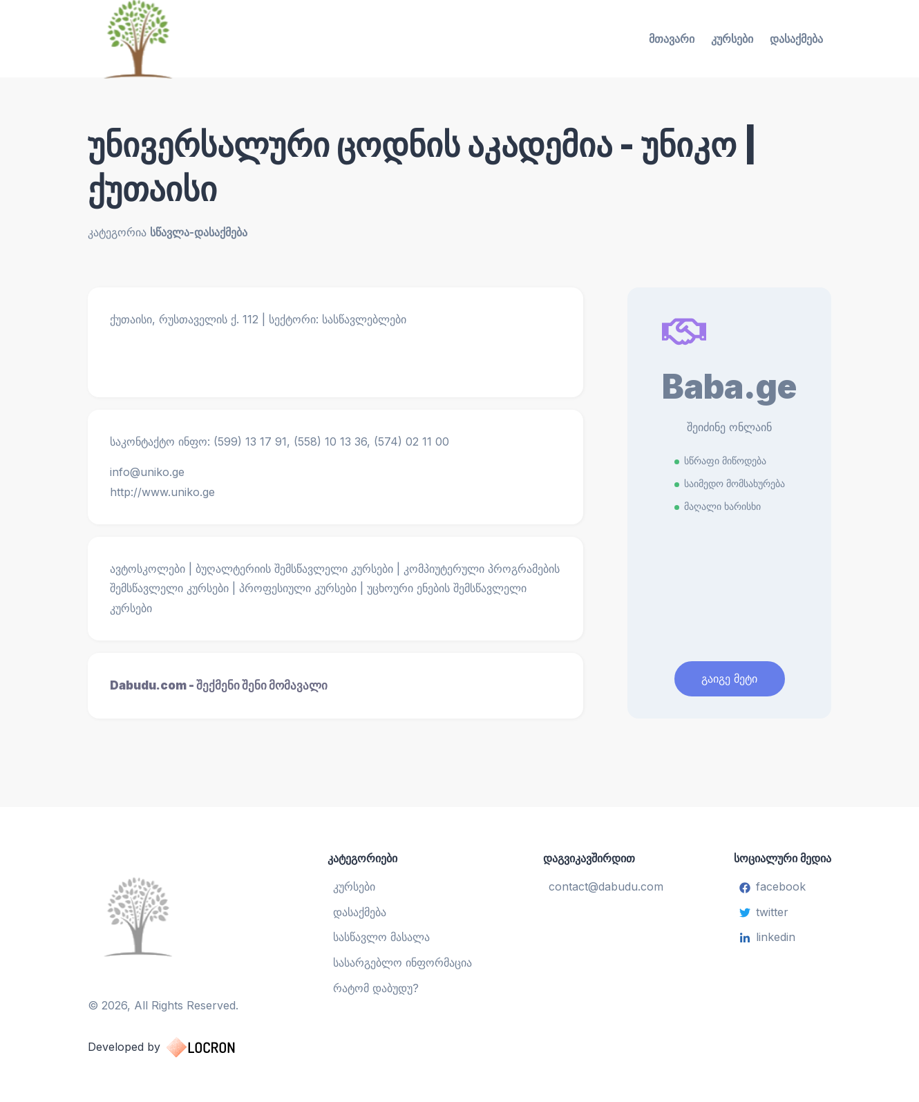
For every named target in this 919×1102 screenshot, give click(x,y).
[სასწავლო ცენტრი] (175, 916)
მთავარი (671, 39)
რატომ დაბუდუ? (376, 988)
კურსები (732, 39)
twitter (763, 912)
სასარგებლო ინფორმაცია (402, 962)
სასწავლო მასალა (381, 937)
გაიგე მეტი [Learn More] (729, 678)
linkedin (767, 937)
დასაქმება (796, 39)
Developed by (175, 1047)
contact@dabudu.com (606, 886)
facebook (772, 886)
